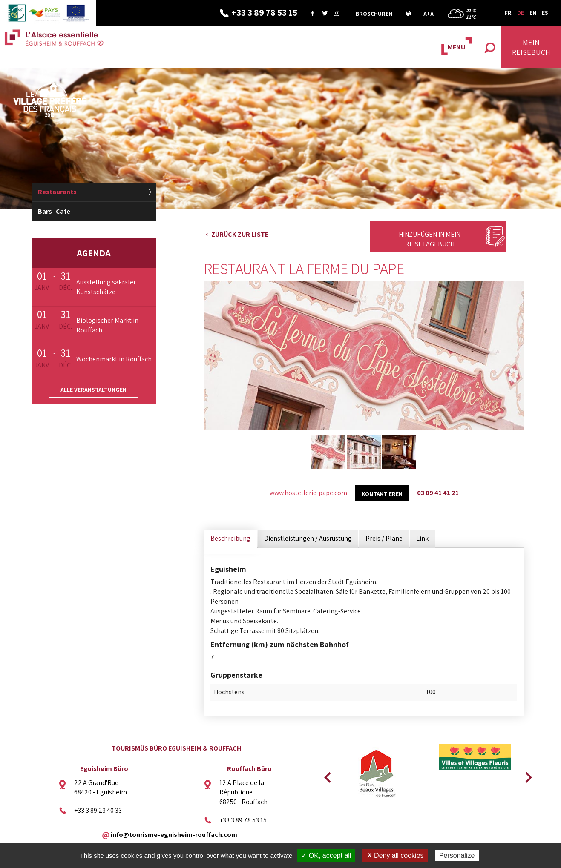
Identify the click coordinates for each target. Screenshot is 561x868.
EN (532, 13)
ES (545, 13)
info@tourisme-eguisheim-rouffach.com (174, 834)
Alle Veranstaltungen (93, 389)
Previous (326, 775)
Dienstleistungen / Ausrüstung (308, 538)
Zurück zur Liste (239, 234)
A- (433, 13)
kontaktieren (382, 494)
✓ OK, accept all (326, 855)
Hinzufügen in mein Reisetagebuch (429, 239)
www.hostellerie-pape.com (308, 492)
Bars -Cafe (54, 211)
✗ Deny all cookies (395, 855)
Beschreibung (230, 538)
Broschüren (374, 13)
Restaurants (57, 191)
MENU (456, 47)
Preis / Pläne (384, 538)
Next (525, 775)
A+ (426, 13)
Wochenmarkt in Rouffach (114, 359)
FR (508, 13)
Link (422, 538)
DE (520, 13)
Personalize (457, 855)
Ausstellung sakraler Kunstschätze (106, 287)
